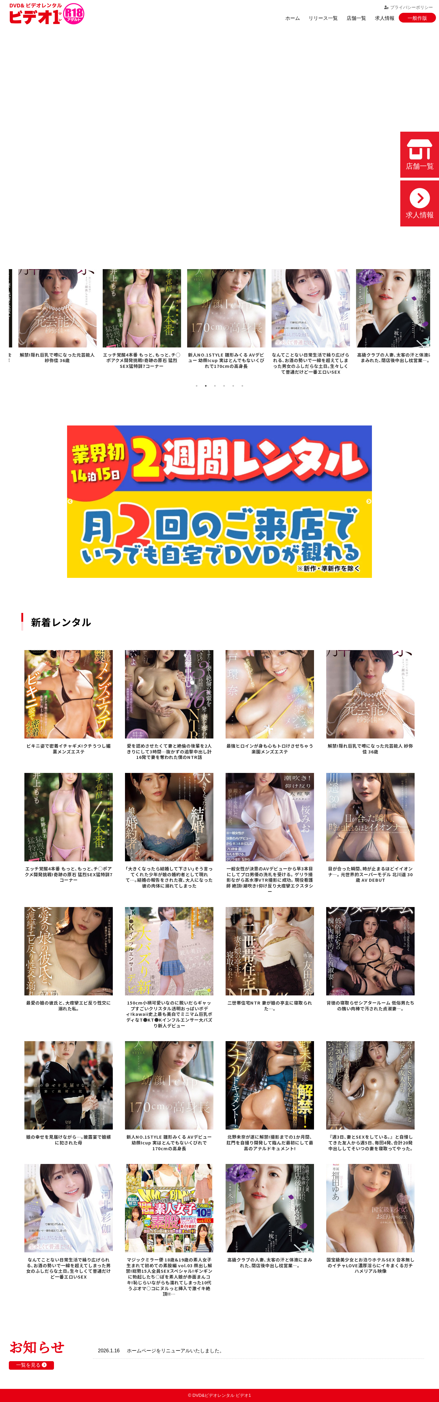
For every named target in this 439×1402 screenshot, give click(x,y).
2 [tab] (206, 386)
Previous (70, 502)
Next (369, 502)
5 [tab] (233, 386)
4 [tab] (224, 386)
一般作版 (417, 18)
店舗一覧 (356, 18)
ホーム (292, 18)
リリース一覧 (323, 18)
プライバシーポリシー (408, 7)
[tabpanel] (51, 323)
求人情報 (384, 18)
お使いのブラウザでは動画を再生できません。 (219, 137)
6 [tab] (242, 386)
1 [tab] (197, 386)
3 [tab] (215, 386)
